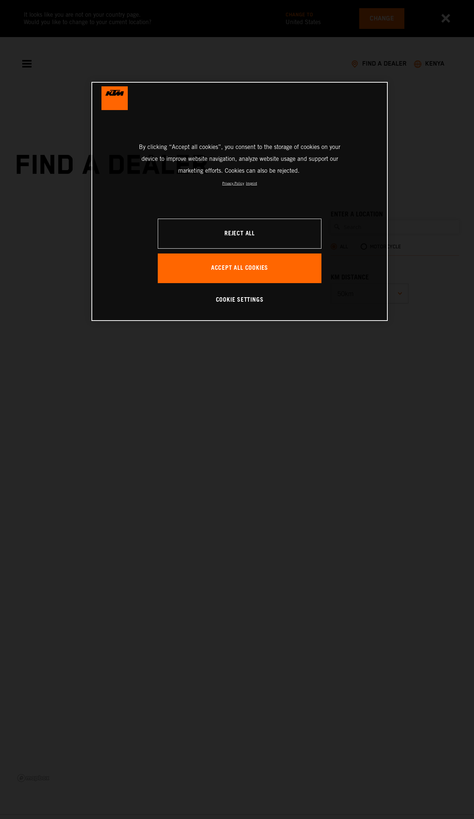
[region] (239, 201)
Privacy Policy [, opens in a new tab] (233, 183)
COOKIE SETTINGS (240, 300)
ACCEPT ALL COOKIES (239, 268)
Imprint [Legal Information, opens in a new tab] (251, 183)
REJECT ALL (239, 233)
